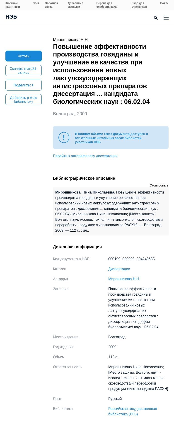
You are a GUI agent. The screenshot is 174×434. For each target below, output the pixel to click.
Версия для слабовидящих (107, 5)
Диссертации (119, 269)
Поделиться (24, 85)
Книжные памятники (12, 5)
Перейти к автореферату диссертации (85, 156)
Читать (23, 56)
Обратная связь (51, 5)
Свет (36, 3)
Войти (164, 3)
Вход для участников (139, 5)
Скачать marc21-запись (23, 70)
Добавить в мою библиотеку (23, 99)
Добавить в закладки (75, 5)
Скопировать (159, 185)
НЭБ (11, 17)
